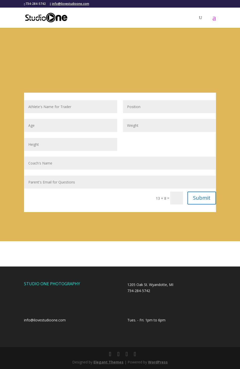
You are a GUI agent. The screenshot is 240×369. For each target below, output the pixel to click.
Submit (201, 197)
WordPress (158, 362)
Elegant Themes (108, 362)
